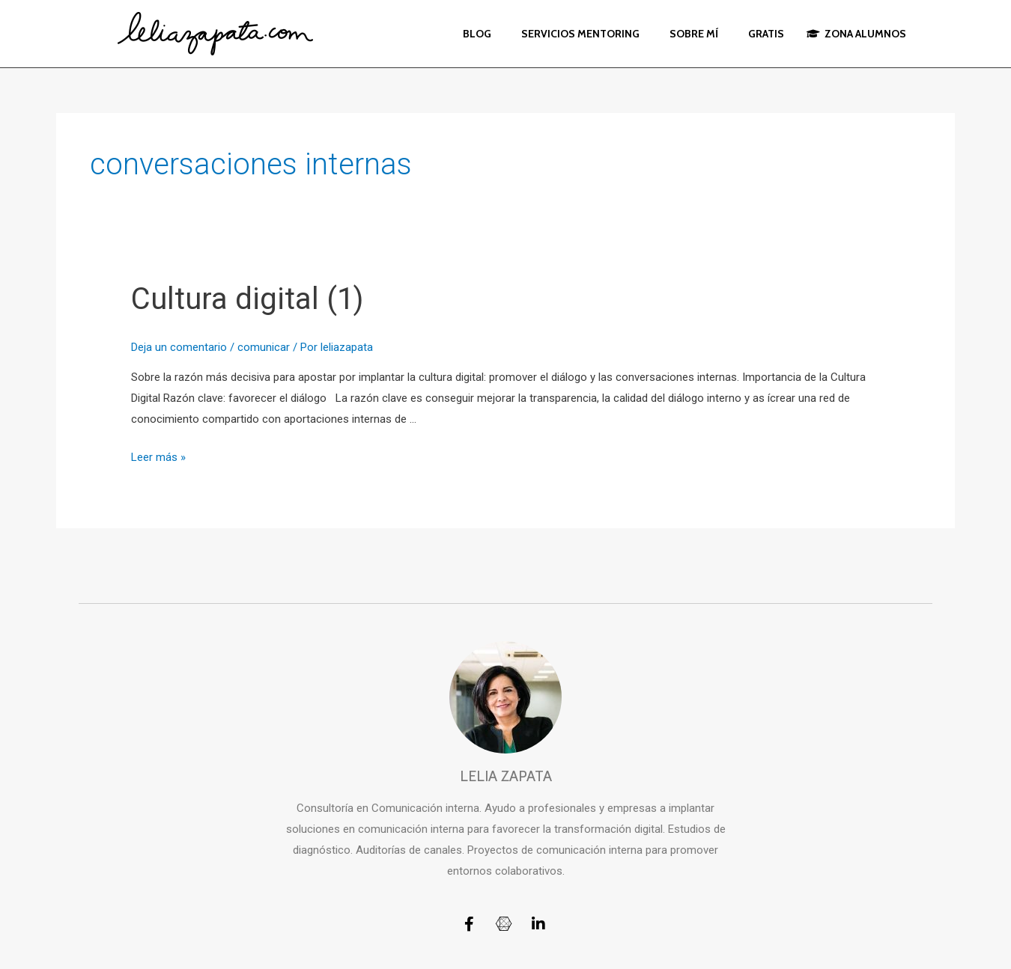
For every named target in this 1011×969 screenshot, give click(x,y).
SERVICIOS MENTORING (580, 33)
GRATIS (766, 33)
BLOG (477, 33)
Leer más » (158, 457)
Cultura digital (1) (247, 299)
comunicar (263, 347)
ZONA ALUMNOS (856, 33)
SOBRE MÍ (694, 33)
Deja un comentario (179, 347)
